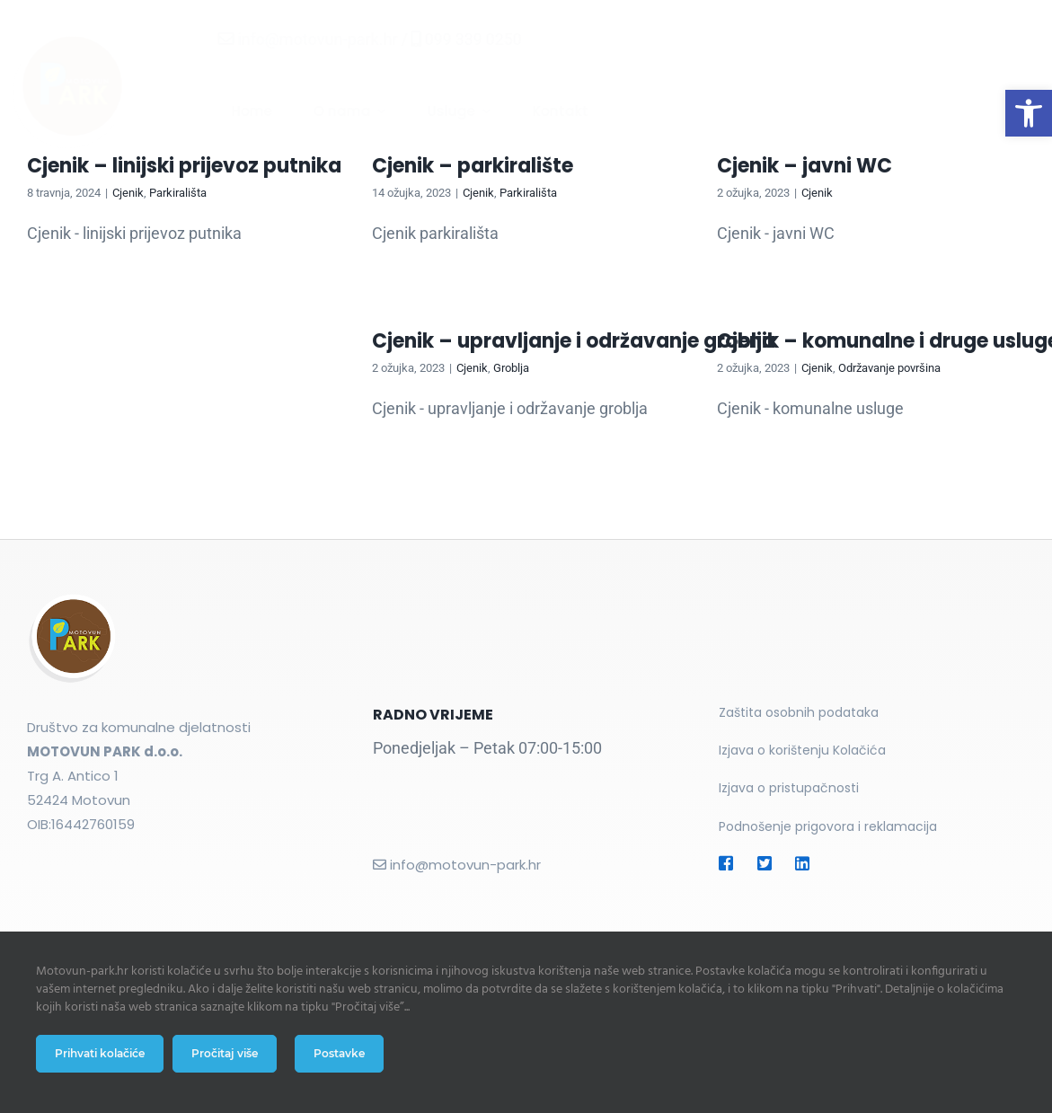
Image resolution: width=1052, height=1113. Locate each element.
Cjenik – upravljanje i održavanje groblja (573, 341)
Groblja (511, 368)
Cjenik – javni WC (804, 166)
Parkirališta (178, 192)
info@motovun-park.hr (303, 39)
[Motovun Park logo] (84, 36)
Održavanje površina (889, 368)
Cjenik (128, 192)
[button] (1028, 113)
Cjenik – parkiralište (472, 166)
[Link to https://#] (728, 863)
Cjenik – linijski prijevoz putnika (184, 166)
